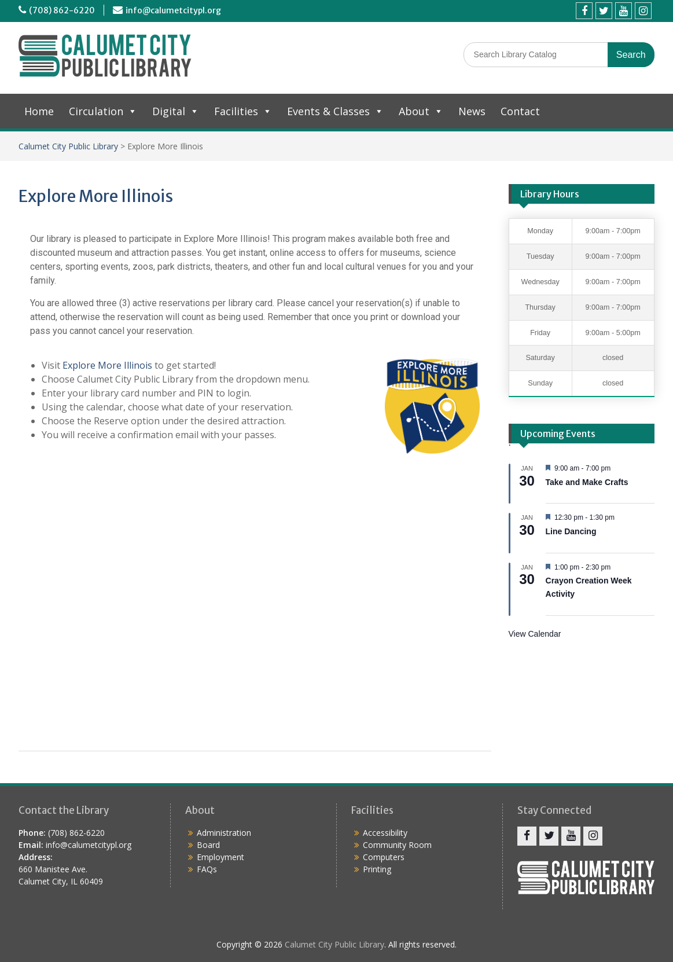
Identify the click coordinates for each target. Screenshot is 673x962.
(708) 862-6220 (62, 10)
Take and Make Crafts (587, 482)
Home (39, 111)
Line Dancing (571, 531)
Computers (383, 856)
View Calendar (535, 633)
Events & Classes (335, 111)
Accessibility (385, 832)
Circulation (103, 111)
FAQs (207, 869)
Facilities (243, 111)
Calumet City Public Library (68, 146)
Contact (520, 111)
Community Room (397, 844)
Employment (220, 856)
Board (208, 844)
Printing (377, 869)
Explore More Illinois (107, 365)
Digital (175, 111)
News (472, 111)
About (421, 111)
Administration (224, 832)
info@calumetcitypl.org (173, 10)
